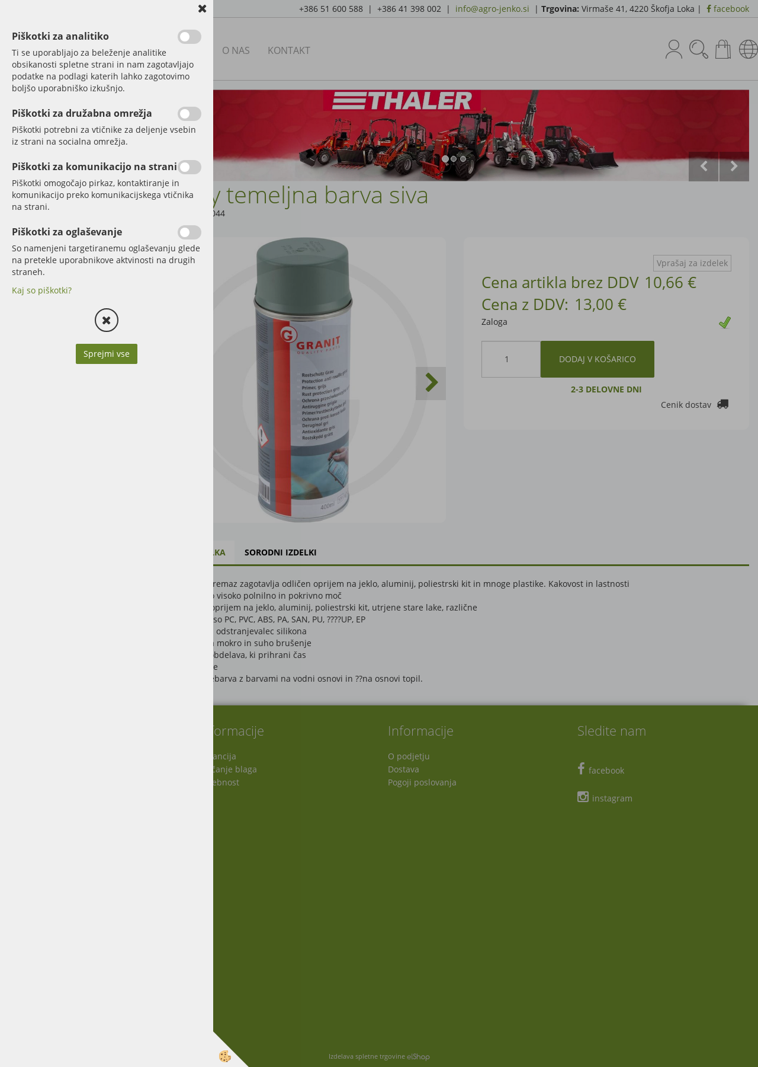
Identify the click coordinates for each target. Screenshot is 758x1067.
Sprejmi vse (106, 353)
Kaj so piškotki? (42, 290)
